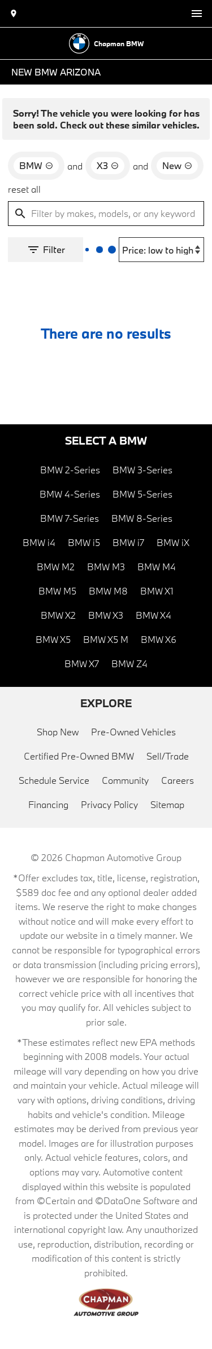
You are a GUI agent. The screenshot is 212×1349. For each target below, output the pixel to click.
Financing (48, 804)
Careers (177, 780)
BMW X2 (58, 615)
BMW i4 (39, 542)
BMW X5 (53, 639)
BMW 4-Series (70, 494)
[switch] (196, 13)
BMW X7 (81, 663)
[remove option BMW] (36, 165)
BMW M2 (56, 567)
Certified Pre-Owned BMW (79, 756)
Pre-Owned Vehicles (133, 732)
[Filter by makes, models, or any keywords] (106, 213)
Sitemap (167, 804)
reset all (24, 189)
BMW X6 (158, 639)
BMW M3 (106, 567)
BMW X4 (153, 615)
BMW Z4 (129, 663)
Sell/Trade (167, 756)
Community (125, 780)
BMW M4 (156, 567)
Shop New (58, 732)
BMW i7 (128, 542)
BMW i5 (84, 542)
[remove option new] (177, 165)
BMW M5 (57, 591)
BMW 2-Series (70, 470)
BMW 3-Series (142, 470)
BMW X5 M (105, 639)
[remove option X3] (107, 165)
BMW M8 (108, 591)
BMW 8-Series (141, 518)
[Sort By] (161, 249)
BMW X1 (157, 591)
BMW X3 (105, 615)
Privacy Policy (109, 804)
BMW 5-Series (142, 494)
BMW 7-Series (69, 518)
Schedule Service (54, 780)
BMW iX (173, 542)
